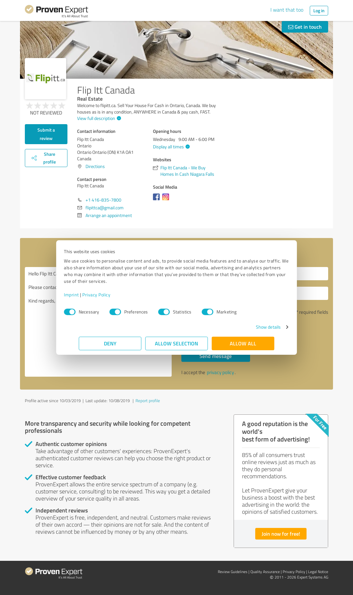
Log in (319, 10)
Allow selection (176, 343)
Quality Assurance (265, 571)
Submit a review (46, 134)
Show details (253, 327)
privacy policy (220, 372)
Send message (215, 356)
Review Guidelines (232, 571)
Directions (95, 166)
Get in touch (305, 26)
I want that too (286, 9)
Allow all (243, 343)
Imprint (86, 295)
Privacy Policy (111, 295)
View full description (98, 118)
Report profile (148, 400)
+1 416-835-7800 (103, 200)
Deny (110, 343)
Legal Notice (318, 571)
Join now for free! (281, 533)
